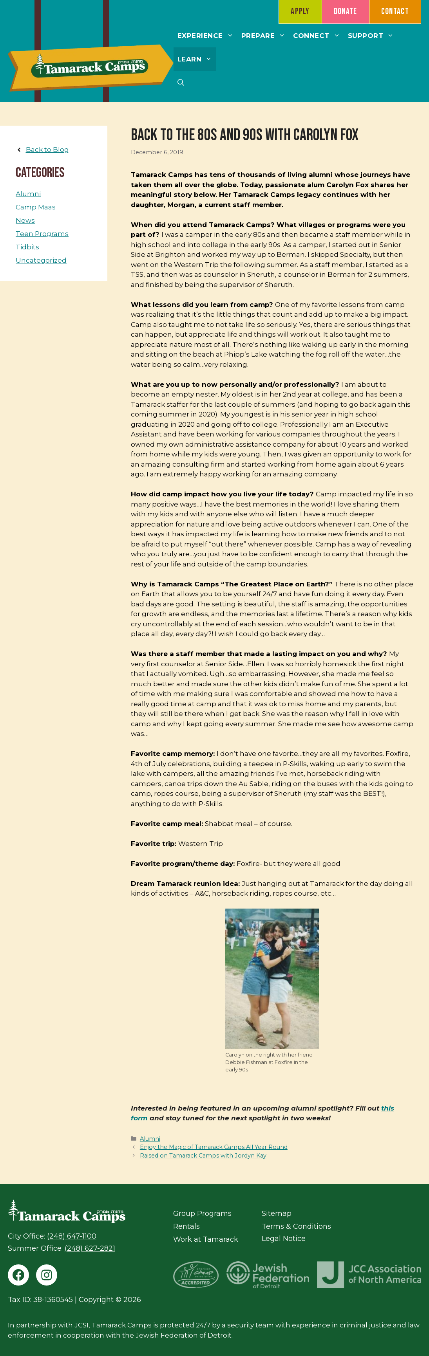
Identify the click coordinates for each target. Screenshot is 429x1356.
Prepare (265, 35)
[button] (181, 82)
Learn (196, 59)
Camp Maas (36, 207)
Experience (207, 35)
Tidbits (27, 247)
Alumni (150, 1138)
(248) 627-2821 (90, 1248)
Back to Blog (47, 149)
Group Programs (202, 1213)
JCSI (81, 1325)
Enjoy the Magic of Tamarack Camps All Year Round (214, 1146)
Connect (318, 35)
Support (373, 35)
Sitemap (276, 1213)
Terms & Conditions (296, 1226)
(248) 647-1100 (71, 1236)
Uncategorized (41, 260)
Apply (300, 11)
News (25, 220)
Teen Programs (42, 234)
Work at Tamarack (205, 1239)
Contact (395, 11)
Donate (345, 11)
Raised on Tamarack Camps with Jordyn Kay (203, 1155)
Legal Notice (284, 1238)
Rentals (186, 1226)
